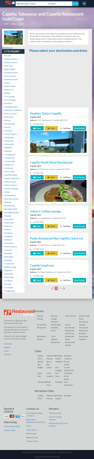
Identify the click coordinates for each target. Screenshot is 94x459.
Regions (7, 347)
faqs (36, 437)
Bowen (7, 127)
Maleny (7, 229)
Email (37, 128)
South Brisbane (10, 175)
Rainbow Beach (10, 62)
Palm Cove (9, 90)
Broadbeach (9, 206)
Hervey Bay (9, 171)
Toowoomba (9, 161)
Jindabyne (59, 361)
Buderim (8, 226)
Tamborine (8, 165)
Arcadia (7, 55)
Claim (51, 128)
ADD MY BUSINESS (12, 426)
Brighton (8, 270)
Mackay (7, 216)
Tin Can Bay (9, 96)
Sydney (41, 356)
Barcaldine (9, 243)
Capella (21, 24)
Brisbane (8, 103)
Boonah (7, 284)
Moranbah (8, 257)
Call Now (65, 128)
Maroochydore (10, 246)
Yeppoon (8, 151)
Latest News (31, 430)
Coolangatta (9, 154)
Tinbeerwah (9, 158)
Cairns (7, 83)
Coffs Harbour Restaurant (55, 339)
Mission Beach (10, 185)
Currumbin (8, 219)
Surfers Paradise (11, 188)
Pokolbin (58, 382)
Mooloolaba (9, 124)
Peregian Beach (11, 107)
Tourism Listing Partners (54, 319)
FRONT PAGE (9, 430)
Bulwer (7, 120)
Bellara (7, 93)
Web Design (31, 433)
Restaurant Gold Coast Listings (47, 457)
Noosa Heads (10, 76)
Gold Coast (9, 223)
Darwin (50, 359)
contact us (30, 416)
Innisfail (8, 250)
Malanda (8, 253)
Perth (40, 359)
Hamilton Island (11, 79)
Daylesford (68, 370)
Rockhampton (10, 195)
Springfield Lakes (11, 212)
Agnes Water (10, 69)
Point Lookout (10, 113)
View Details (79, 128)
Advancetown (10, 182)
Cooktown (8, 168)
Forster (67, 367)
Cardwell (8, 281)
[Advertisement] (58, 81)
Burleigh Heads (10, 209)
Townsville (9, 141)
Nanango (8, 260)
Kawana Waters (11, 59)
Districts (7, 354)
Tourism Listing (55, 413)
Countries (8, 344)
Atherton (8, 240)
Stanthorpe (9, 137)
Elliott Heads (10, 86)
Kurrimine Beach (11, 199)
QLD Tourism (70, 316)
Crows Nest (9, 264)
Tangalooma (9, 291)
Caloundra (8, 117)
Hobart (58, 359)
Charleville (9, 277)
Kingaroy (8, 233)
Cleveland (8, 287)
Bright (40, 367)
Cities (13, 24)
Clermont (8, 130)
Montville (8, 274)
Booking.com (7, 48)
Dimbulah (8, 236)
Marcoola (8, 66)
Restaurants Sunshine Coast (56, 328)
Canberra (68, 359)
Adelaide (67, 356)
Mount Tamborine (11, 178)
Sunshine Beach (11, 73)
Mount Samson (10, 134)
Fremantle (68, 373)
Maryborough (10, 267)
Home (6, 24)
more (62, 288)
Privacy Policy (32, 441)
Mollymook (42, 382)
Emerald (8, 202)
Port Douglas (10, 100)
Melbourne (51, 356)
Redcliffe (8, 148)
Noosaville (9, 144)
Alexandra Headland (12, 110)
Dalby (7, 192)
